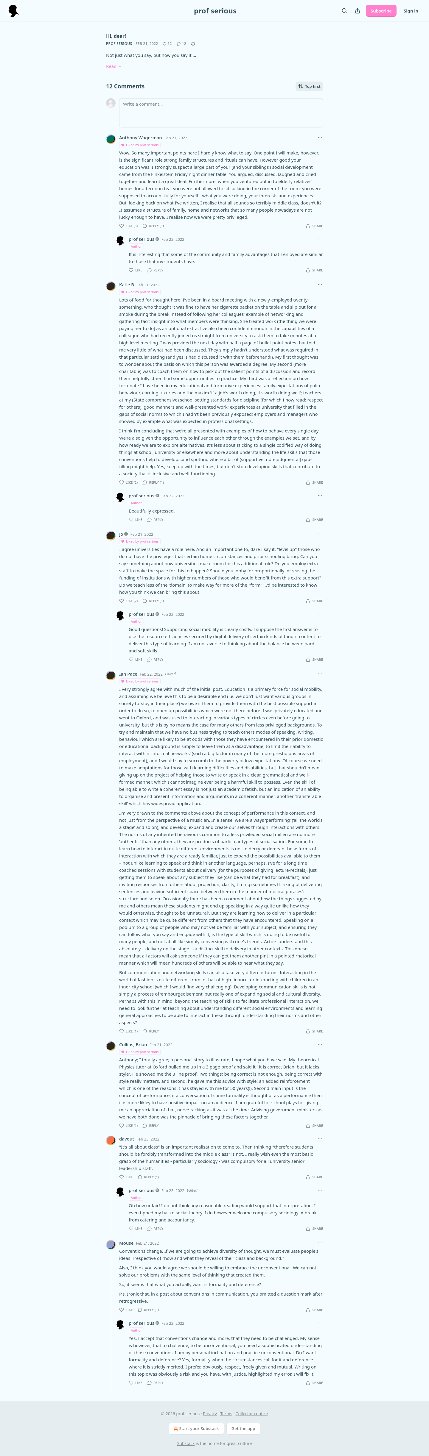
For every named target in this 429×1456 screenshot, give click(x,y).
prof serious (119, 43)
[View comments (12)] (181, 43)
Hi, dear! (116, 36)
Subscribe (381, 11)
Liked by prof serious (139, 145)
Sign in (411, 11)
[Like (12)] (167, 43)
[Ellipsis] (320, 137)
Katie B (126, 285)
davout (126, 1139)
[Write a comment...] (221, 113)
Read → (114, 66)
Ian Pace (128, 674)
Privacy (210, 1413)
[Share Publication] (357, 11)
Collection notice (252, 1413)
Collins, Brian (133, 1044)
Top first (309, 86)
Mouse (126, 1243)
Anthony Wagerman (140, 137)
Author (136, 246)
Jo (121, 534)
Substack (186, 1443)
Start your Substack (195, 1428)
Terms (226, 1413)
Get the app (243, 1428)
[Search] (344, 11)
